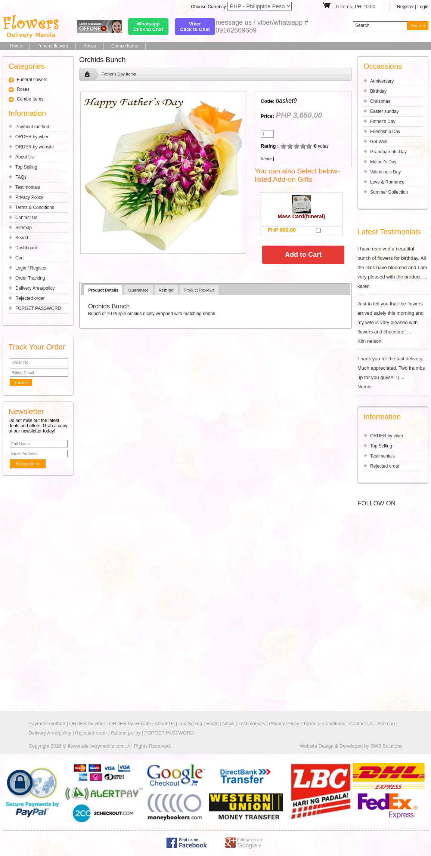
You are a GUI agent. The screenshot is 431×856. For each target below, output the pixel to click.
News (228, 723)
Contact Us (26, 217)
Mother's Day (383, 161)
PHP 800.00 (282, 230)
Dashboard (26, 247)
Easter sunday (384, 111)
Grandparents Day (388, 151)
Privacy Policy (29, 197)
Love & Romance (387, 182)
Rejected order (30, 298)
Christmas (380, 101)
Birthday (378, 91)
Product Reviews (199, 290)
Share (266, 158)
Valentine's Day (385, 172)
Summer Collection (389, 192)
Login (423, 6)
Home (16, 46)
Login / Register (31, 268)
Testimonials (27, 187)
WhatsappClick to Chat (148, 26)
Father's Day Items (119, 74)
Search (22, 237)
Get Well (378, 141)
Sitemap (23, 227)
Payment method (32, 126)
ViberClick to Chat (195, 26)
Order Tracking (30, 278)
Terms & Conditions (34, 207)
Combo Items (124, 46)
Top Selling (26, 167)
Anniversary (382, 81)
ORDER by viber (32, 136)
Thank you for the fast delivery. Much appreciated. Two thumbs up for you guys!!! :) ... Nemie (392, 372)
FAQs (21, 177)
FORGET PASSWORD (38, 308)
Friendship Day (385, 131)
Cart (19, 258)
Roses (89, 46)
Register (405, 6)
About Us (24, 157)
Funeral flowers (52, 46)
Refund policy (125, 733)
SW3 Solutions (386, 746)
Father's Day (383, 121)
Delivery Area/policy (35, 288)
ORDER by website (34, 147)
